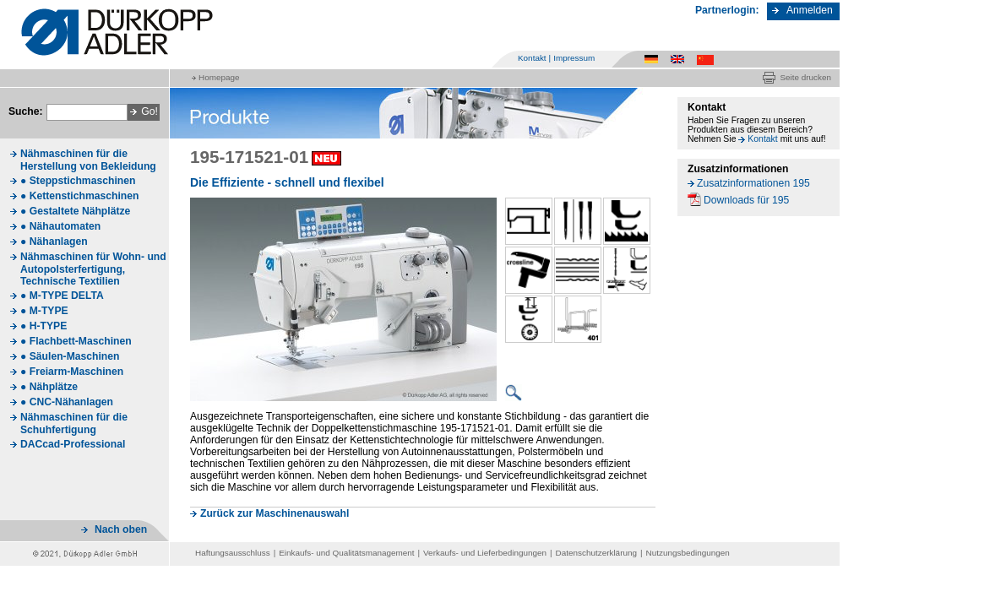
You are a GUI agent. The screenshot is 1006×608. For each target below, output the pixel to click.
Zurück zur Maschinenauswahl (274, 513)
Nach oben (121, 529)
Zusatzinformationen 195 (753, 183)
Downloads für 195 (746, 200)
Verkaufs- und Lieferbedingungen (485, 552)
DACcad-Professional (72, 444)
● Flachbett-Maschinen (76, 341)
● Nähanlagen (54, 241)
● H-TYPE (43, 326)
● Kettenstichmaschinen (79, 196)
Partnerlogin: (727, 10)
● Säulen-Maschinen (69, 356)
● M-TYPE (44, 311)
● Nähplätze (49, 387)
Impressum (574, 57)
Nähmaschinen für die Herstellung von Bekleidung (88, 160)
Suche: (25, 111)
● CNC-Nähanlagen (66, 402)
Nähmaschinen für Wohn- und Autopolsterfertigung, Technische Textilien (93, 269)
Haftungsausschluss (232, 552)
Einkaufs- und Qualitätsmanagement (346, 552)
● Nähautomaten (60, 226)
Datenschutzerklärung (596, 552)
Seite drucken (805, 77)
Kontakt (532, 57)
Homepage (218, 77)
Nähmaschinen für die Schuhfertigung (74, 423)
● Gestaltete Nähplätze (75, 211)
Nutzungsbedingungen (688, 552)
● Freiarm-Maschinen (71, 371)
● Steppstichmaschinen (77, 181)
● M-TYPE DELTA (62, 295)
